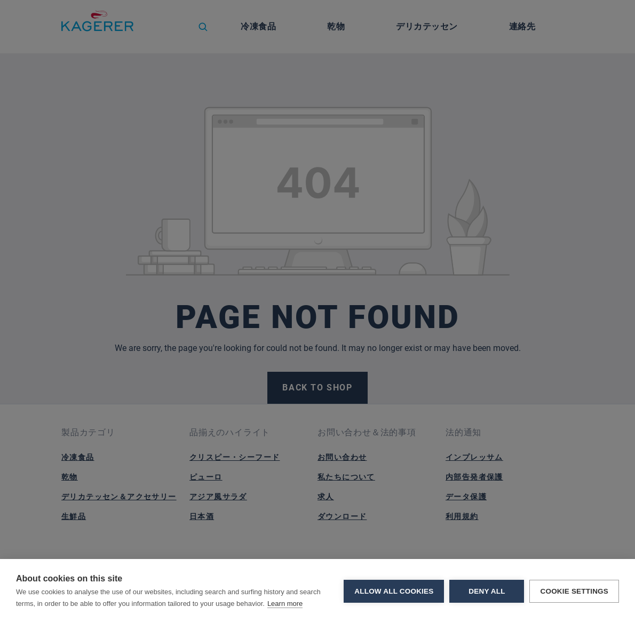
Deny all (487, 591)
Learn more (285, 604)
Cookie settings (574, 591)
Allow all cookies (393, 591)
